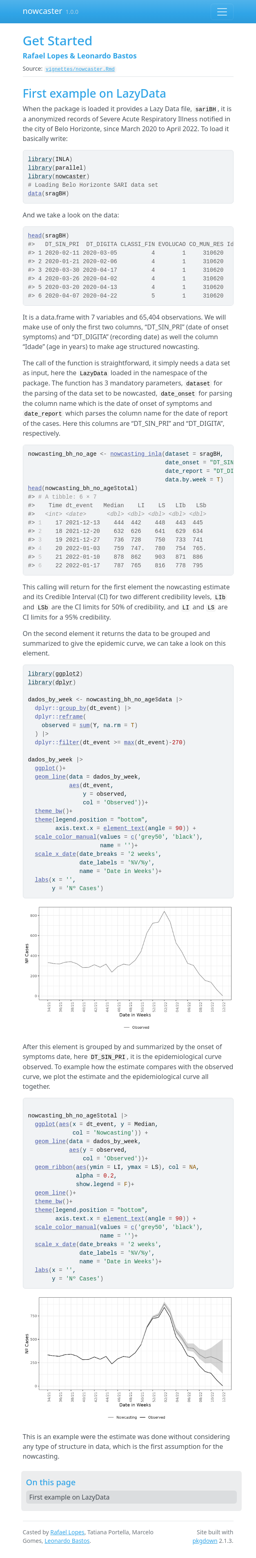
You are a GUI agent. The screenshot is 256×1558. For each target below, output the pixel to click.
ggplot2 (68, 674)
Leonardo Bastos (67, 1541)
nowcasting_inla (136, 454)
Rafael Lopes (67, 1532)
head (35, 236)
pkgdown (204, 1541)
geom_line (50, 777)
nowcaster (42, 10)
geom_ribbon (53, 1167)
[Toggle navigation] (222, 12)
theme (43, 820)
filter (69, 742)
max (129, 742)
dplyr (64, 682)
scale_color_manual (65, 837)
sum (85, 725)
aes (74, 785)
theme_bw (48, 811)
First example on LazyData (69, 1497)
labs (42, 880)
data (35, 193)
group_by (72, 708)
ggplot (45, 768)
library (40, 159)
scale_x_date (55, 854)
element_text (124, 828)
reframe (71, 717)
